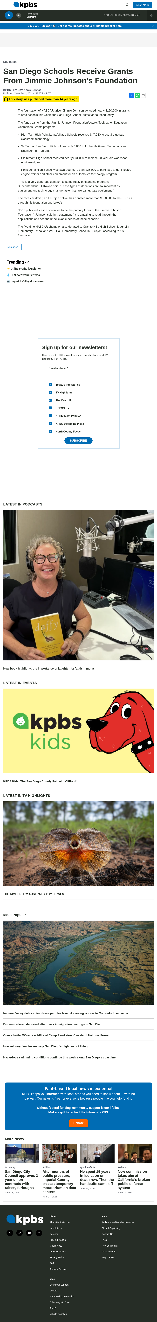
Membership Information (62, 1296)
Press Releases (58, 1251)
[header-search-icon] (127, 4)
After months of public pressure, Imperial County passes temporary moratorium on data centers (59, 1181)
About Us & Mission (60, 1222)
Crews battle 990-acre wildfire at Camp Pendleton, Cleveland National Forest (56, 1035)
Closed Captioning (111, 1228)
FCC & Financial (58, 1240)
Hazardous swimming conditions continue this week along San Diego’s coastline (59, 1057)
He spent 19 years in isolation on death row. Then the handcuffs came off (97, 1177)
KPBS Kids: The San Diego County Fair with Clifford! (40, 781)
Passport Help (109, 1251)
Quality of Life (87, 1167)
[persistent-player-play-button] (9, 16)
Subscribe (78, 440)
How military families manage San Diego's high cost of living (45, 1046)
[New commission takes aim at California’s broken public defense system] (135, 1153)
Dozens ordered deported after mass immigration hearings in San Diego (53, 1024)
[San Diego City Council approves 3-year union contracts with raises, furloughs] (22, 1153)
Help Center (108, 1257)
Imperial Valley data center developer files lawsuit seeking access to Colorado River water (65, 1013)
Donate (78, 1123)
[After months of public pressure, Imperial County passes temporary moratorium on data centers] (59, 1153)
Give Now (142, 5)
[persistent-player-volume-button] (18, 16)
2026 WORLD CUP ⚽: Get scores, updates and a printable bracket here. (75, 26)
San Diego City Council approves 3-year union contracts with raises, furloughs (22, 1179)
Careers (54, 1234)
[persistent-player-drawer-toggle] (152, 16)
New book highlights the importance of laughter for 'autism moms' (49, 668)
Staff (52, 1263)
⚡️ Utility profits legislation (24, 268)
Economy (10, 1167)
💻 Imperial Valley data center (25, 281)
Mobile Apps (56, 1245)
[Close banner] (152, 26)
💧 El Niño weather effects (23, 275)
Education (10, 61)
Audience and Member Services (118, 1222)
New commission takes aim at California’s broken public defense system (134, 1179)
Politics (46, 1167)
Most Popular (15, 915)
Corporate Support (59, 1284)
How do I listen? (110, 1245)
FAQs (104, 1240)
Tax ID (53, 1308)
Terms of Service (58, 1269)
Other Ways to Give (60, 1302)
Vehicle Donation (58, 1314)
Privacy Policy (57, 1257)
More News (15, 1139)
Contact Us (107, 1234)
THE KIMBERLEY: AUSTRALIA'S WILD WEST (34, 894)
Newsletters (56, 1228)
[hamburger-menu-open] (8, 5)
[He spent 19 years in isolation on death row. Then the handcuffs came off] (97, 1153)
